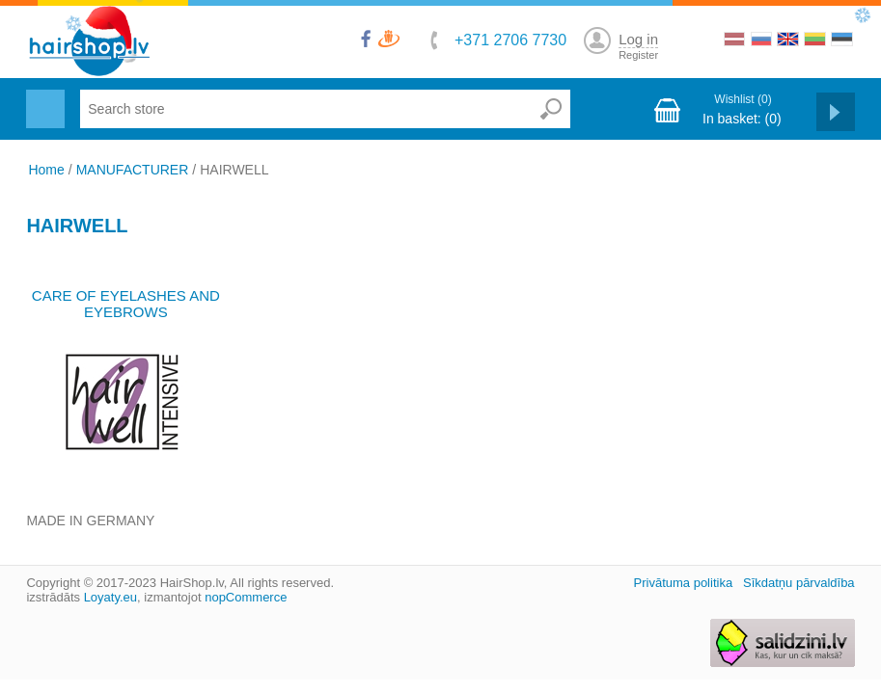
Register (638, 55)
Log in (638, 39)
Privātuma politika (683, 582)
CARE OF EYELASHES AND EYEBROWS (126, 303)
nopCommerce (246, 597)
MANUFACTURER (132, 169)
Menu (43, 97)
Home (46, 169)
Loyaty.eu (110, 597)
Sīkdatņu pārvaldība (799, 582)
